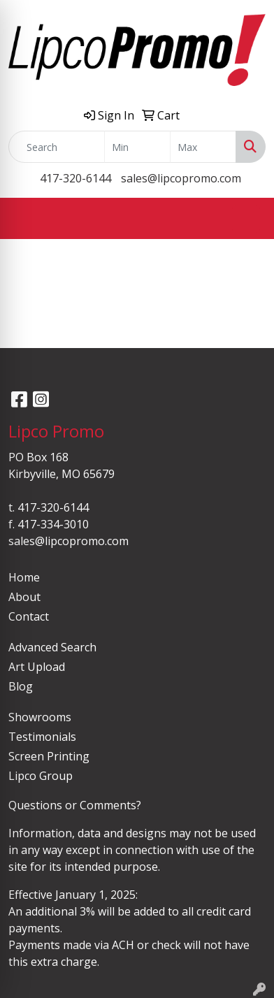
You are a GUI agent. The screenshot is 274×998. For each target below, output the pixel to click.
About (24, 597)
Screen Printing (48, 756)
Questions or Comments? (74, 805)
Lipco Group (40, 775)
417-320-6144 (75, 178)
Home (24, 577)
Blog (20, 686)
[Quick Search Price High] (203, 147)
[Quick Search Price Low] (137, 147)
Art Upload (36, 666)
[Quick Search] (56, 147)
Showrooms (39, 717)
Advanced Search (52, 647)
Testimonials (42, 736)
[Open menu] (246, 219)
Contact (28, 616)
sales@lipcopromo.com (181, 178)
